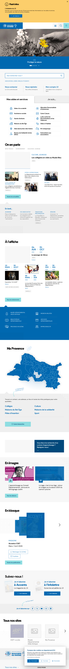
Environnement (20, 149)
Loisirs (15, 81)
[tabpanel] (34, 120)
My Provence (50, 641)
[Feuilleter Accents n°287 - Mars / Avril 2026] (14, 557)
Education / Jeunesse (34, 149)
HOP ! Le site (15, 641)
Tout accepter (33, 661)
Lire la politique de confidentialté (33, 657)
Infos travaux (9, 149)
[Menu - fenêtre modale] (66, 26)
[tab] (31, 66)
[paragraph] (17, 255)
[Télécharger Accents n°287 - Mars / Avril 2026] (18, 553)
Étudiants (26, 81)
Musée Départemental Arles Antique (33, 643)
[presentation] (34, 43)
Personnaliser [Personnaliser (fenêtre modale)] (57, 661)
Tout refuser (44, 661)
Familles (20, 81)
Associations (9, 81)
